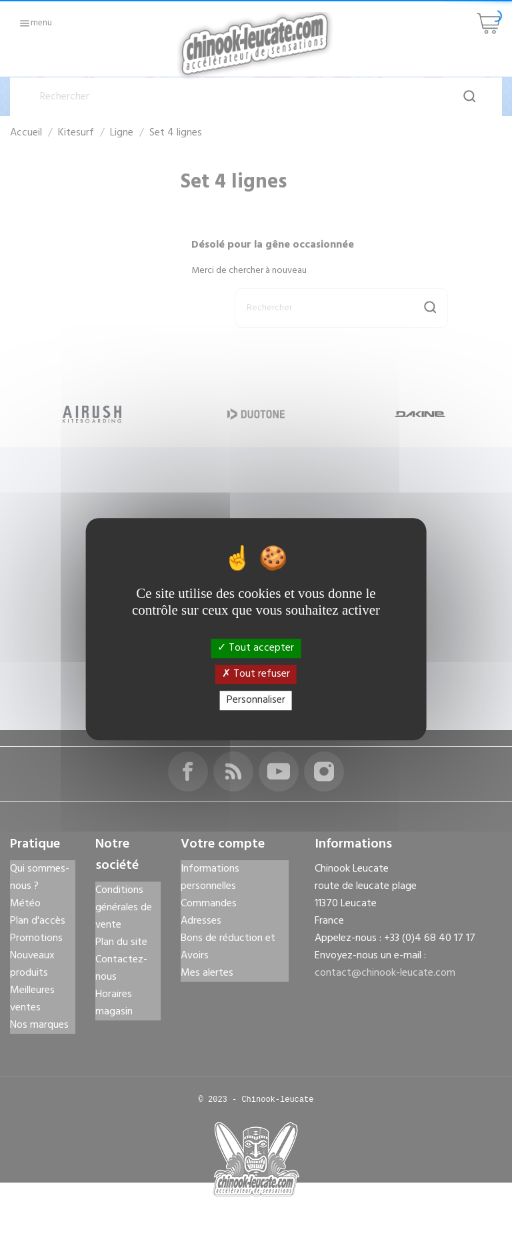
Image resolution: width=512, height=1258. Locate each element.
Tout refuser (256, 674)
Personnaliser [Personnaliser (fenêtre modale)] (256, 700)
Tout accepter (255, 648)
